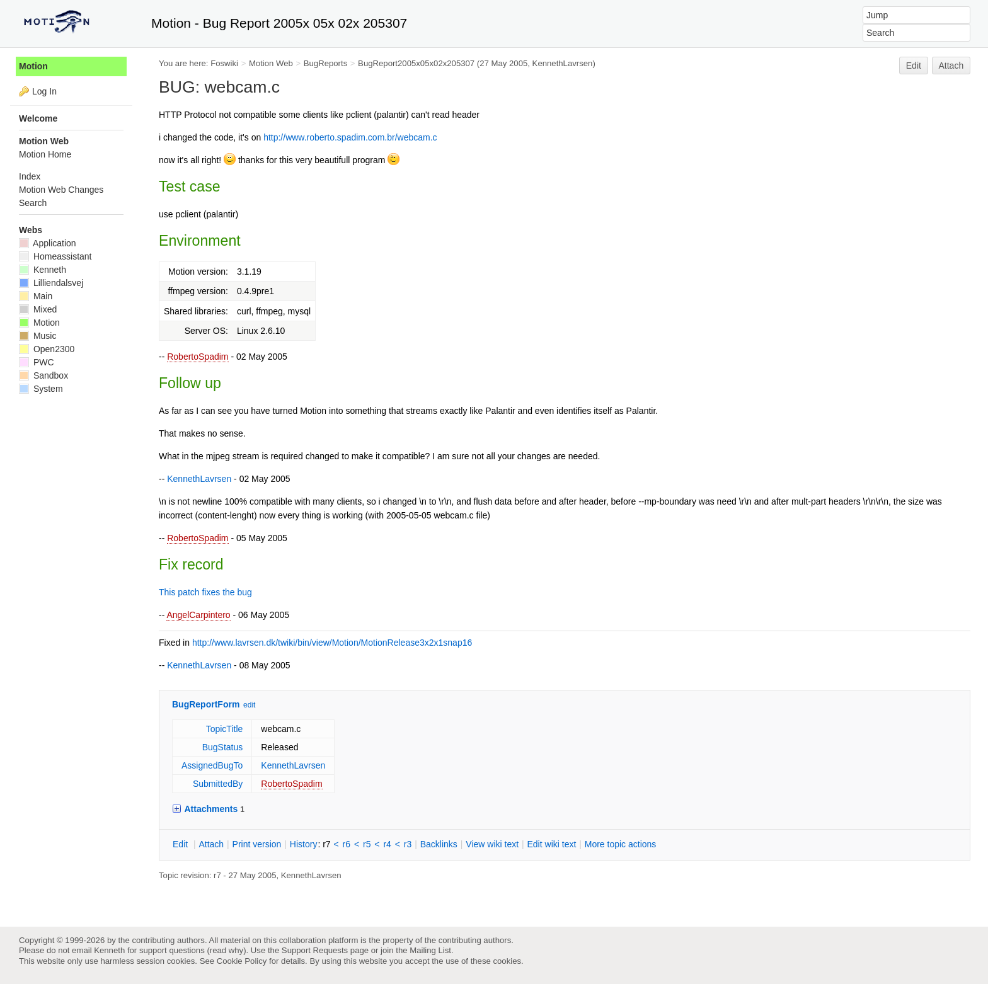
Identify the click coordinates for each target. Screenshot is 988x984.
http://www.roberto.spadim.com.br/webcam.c (350, 137)
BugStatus (222, 747)
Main (35, 296)
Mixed (38, 309)
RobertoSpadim (197, 357)
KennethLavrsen (562, 63)
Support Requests (315, 950)
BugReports (325, 63)
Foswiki (224, 63)
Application (47, 243)
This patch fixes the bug (205, 592)
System (41, 389)
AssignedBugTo (212, 765)
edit (249, 705)
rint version (257, 844)
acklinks (438, 844)
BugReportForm (205, 704)
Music (37, 336)
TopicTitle (224, 729)
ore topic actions (621, 844)
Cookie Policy (242, 961)
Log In (44, 91)
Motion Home (45, 154)
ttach (211, 844)
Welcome (38, 118)
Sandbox (43, 375)
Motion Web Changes (61, 190)
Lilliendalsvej (51, 283)
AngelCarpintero (198, 615)
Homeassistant (55, 256)
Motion (33, 66)
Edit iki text (552, 844)
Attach (951, 65)
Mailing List (430, 950)
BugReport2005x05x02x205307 (416, 63)
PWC (36, 362)
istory (304, 844)
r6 (346, 844)
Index (29, 176)
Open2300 (46, 349)
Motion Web (271, 63)
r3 (407, 844)
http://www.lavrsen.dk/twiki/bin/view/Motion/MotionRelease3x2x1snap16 (332, 643)
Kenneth (42, 270)
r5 (366, 844)
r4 (387, 844)
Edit (913, 65)
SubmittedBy (218, 784)
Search (33, 203)
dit (181, 844)
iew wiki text (492, 844)
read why (226, 950)
